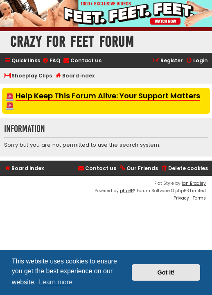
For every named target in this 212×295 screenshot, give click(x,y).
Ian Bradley (194, 183)
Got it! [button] (166, 272)
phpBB (126, 191)
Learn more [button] (55, 282)
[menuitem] (51, 60)
